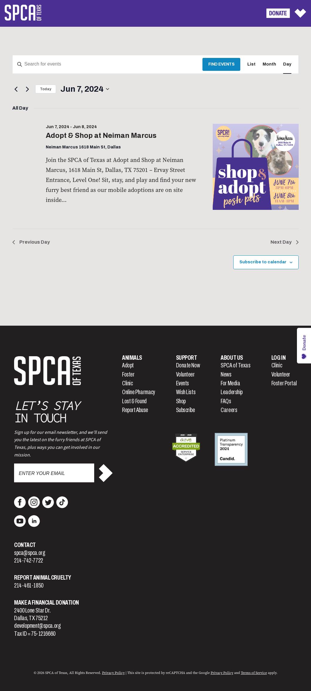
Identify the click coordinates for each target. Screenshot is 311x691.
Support (186, 357)
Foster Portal (284, 383)
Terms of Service (254, 672)
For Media (230, 383)
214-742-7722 (28, 560)
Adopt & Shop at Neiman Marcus (101, 135)
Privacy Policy (113, 672)
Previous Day (31, 242)
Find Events (221, 64)
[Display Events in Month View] (269, 64)
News (226, 374)
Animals (132, 357)
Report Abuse (135, 410)
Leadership (232, 392)
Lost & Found (134, 401)
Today (45, 89)
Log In (278, 357)
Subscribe (185, 410)
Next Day (285, 242)
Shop (181, 401)
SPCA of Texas (235, 365)
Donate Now (188, 365)
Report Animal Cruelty (42, 577)
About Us (232, 357)
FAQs (226, 401)
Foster (128, 374)
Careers (229, 410)
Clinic (127, 383)
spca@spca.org (29, 552)
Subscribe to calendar (262, 262)
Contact (25, 544)
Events (182, 383)
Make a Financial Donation (46, 602)
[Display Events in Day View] (287, 64)
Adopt (128, 365)
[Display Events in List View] (251, 64)
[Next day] (27, 89)
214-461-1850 (28, 585)
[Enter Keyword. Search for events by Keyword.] (107, 64)
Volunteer (185, 374)
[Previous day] (15, 89)
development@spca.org (37, 625)
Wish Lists (186, 392)
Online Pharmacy (138, 392)
